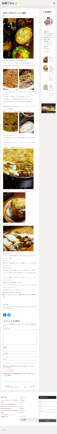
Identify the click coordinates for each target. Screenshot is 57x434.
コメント (6, 328)
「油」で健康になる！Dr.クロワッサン (51, 88)
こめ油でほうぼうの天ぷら (7, 400)
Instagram (46, 48)
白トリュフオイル (15, 292)
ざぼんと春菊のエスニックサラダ (8, 414)
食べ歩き (22, 412)
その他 (6, 305)
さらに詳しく (47, 51)
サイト (5, 359)
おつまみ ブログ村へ (25, 294)
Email (40, 406)
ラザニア (12, 306)
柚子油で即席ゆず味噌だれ (7, 410)
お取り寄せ (22, 400)
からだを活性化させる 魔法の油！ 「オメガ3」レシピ (51, 71)
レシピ (21, 404)
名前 (5, 347)
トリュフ (7, 306)
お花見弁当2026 (4, 404)
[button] (54, 3)
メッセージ (41, 410)
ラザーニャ (18, 306)
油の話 (21, 406)
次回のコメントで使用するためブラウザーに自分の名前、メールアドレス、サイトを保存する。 (19, 367)
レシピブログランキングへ (11, 294)
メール (5, 353)
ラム (23, 306)
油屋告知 (22, 408)
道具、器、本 (23, 410)
